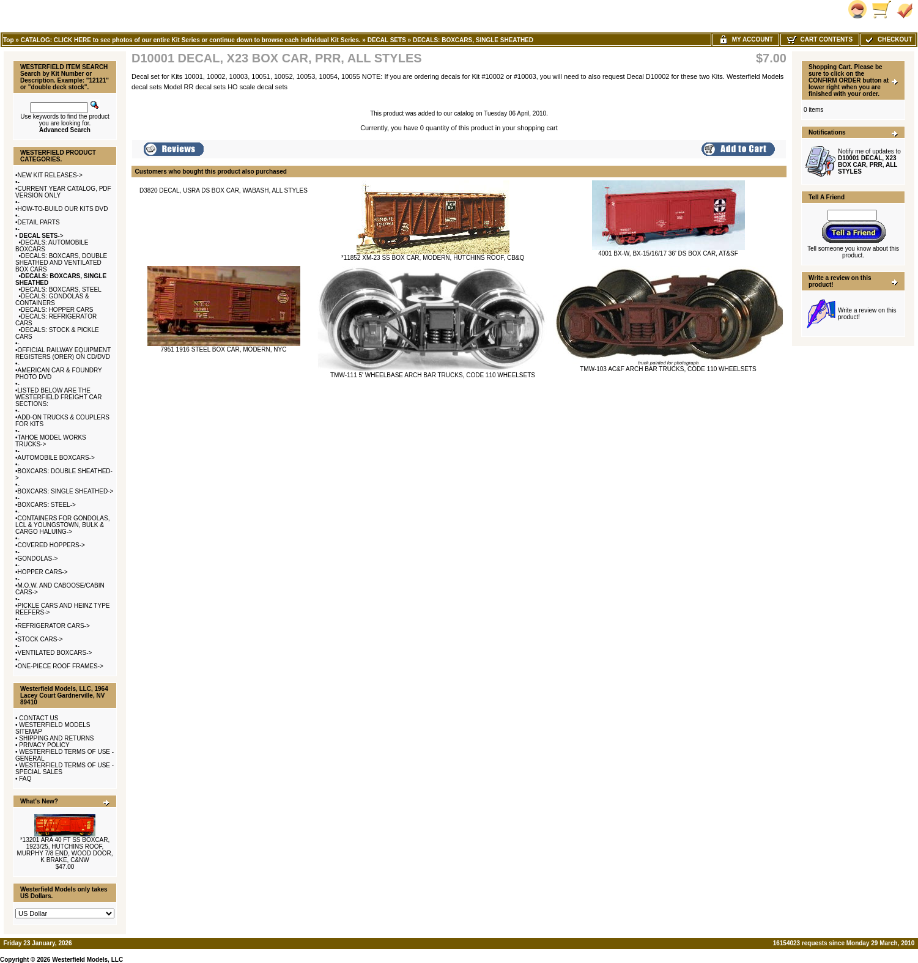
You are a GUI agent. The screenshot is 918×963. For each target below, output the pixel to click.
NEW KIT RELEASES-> (50, 175)
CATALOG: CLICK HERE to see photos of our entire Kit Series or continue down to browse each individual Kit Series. (191, 40)
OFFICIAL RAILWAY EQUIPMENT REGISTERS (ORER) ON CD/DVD (63, 353)
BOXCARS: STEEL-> (47, 504)
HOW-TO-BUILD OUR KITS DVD (63, 208)
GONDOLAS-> (38, 558)
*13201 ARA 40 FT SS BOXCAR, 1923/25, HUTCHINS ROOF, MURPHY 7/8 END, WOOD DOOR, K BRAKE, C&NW (65, 849)
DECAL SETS (387, 40)
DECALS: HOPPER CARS (57, 309)
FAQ (25, 778)
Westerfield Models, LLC (87, 959)
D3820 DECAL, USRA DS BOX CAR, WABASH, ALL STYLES (223, 190)
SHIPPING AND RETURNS (56, 738)
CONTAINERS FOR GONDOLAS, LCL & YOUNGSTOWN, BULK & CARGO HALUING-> (62, 525)
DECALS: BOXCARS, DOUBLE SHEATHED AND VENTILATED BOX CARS (61, 263)
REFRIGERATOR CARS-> (54, 625)
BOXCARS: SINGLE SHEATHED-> (66, 491)
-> (41, 235)
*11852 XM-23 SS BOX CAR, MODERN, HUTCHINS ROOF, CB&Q (433, 257)
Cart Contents (820, 39)
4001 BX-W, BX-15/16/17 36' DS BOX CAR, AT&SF (668, 253)
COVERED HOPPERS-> (51, 545)
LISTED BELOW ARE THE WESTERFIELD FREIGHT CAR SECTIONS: (58, 397)
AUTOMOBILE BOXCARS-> (56, 457)
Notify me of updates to (869, 161)
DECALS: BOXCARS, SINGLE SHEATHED (473, 40)
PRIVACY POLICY (44, 745)
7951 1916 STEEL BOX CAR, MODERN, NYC (224, 349)
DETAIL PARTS (39, 222)
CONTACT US (38, 718)
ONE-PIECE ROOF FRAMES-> (60, 666)
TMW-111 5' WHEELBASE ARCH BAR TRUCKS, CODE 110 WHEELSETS (432, 375)
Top (8, 40)
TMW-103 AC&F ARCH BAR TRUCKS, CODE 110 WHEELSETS (668, 369)
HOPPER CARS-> (43, 572)
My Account (746, 39)
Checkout (888, 39)
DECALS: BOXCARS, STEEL (61, 289)
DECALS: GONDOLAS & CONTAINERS (52, 299)
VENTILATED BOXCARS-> (55, 652)
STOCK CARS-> (40, 639)
